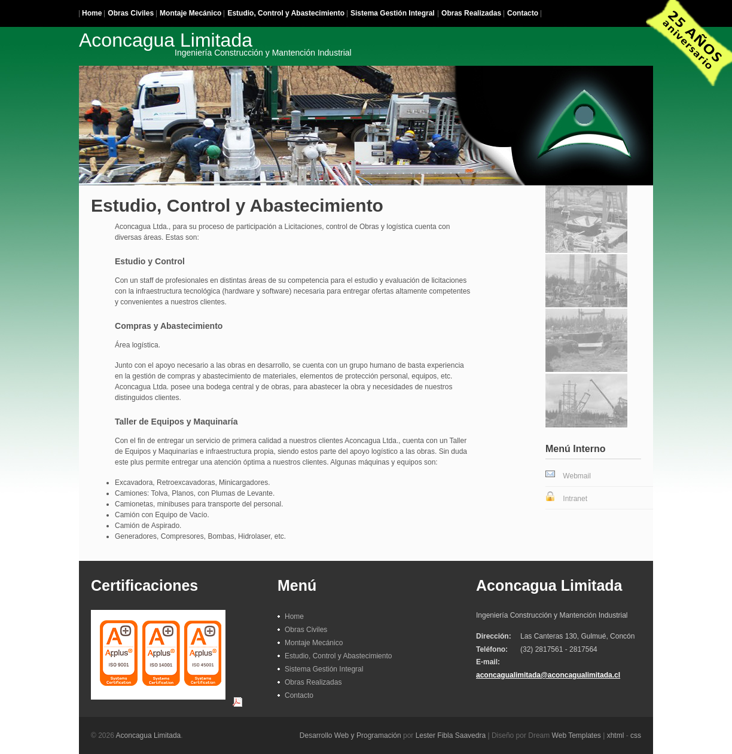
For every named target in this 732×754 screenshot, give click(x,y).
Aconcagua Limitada (148, 735)
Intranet (575, 498)
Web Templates (576, 735)
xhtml (615, 735)
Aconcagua (215, 43)
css (635, 735)
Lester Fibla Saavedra (451, 735)
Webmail (576, 476)
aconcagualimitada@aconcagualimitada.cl (548, 675)
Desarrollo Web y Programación (350, 735)
